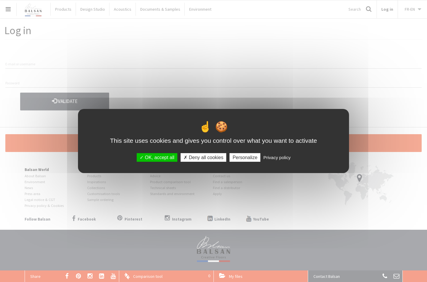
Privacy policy (277, 157)
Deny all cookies (203, 157)
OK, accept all (157, 157)
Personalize (244, 157)
